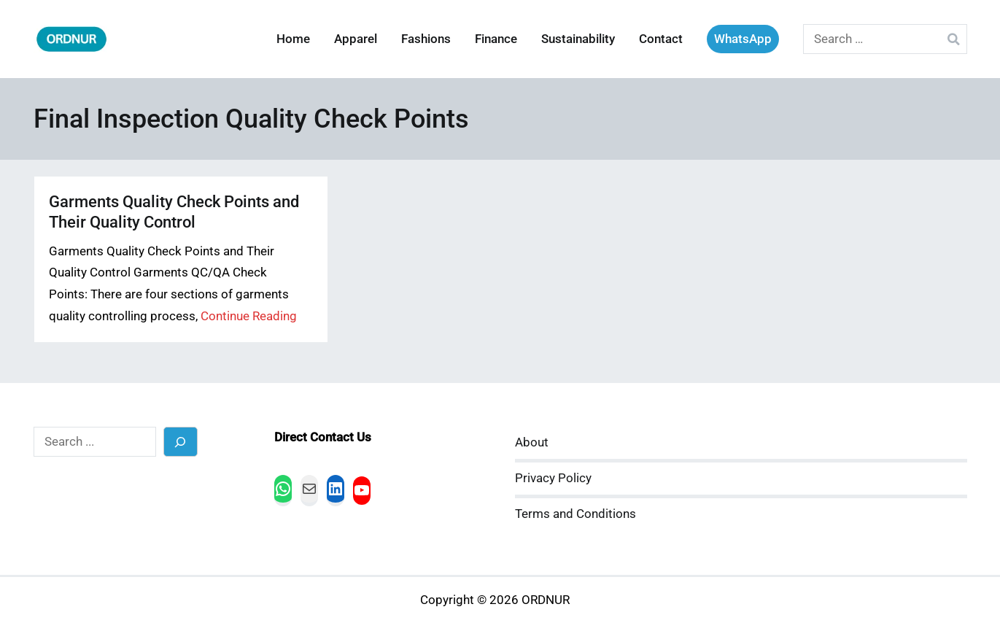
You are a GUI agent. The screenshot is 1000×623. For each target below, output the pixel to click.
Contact (661, 39)
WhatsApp (743, 39)
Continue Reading (249, 316)
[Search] (180, 442)
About (532, 442)
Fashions (426, 39)
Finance (496, 39)
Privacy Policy (553, 478)
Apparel (355, 39)
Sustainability (578, 39)
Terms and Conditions (575, 514)
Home (293, 39)
